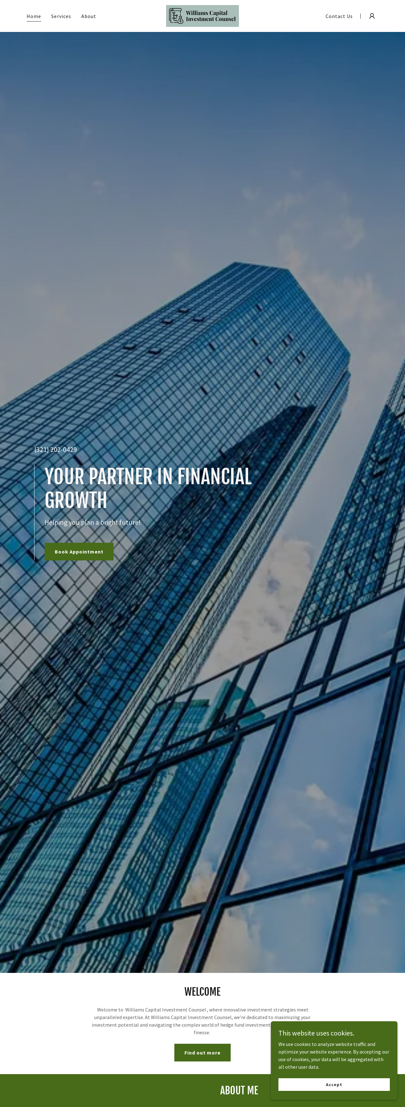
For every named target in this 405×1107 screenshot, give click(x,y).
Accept (334, 1084)
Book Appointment (79, 551)
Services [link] (61, 16)
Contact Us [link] (339, 16)
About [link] (88, 16)
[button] (372, 16)
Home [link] (34, 16)
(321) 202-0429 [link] (55, 449)
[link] (202, 15)
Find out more (202, 1052)
